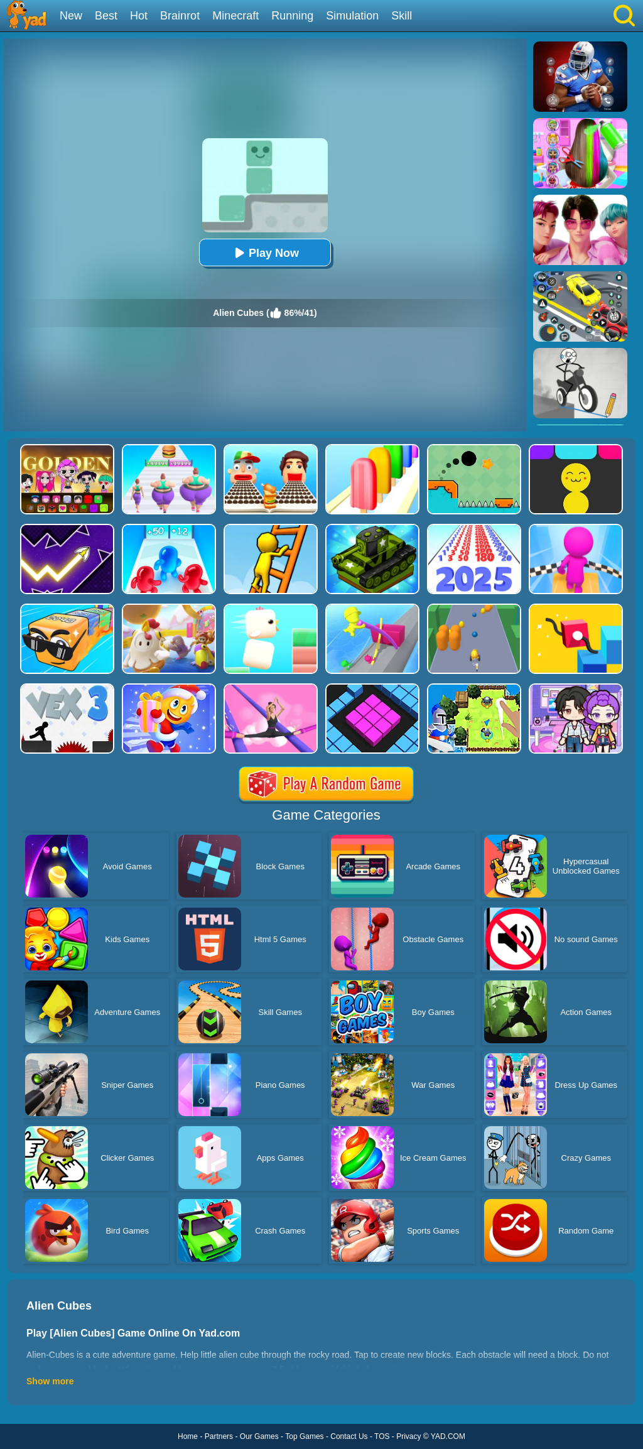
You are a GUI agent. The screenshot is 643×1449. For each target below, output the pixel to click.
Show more (49, 1381)
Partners (219, 1436)
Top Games (304, 1436)
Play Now (265, 253)
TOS (381, 1436)
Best (106, 15)
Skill (401, 15)
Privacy (408, 1436)
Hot (139, 15)
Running (292, 15)
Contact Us (348, 1436)
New (71, 15)
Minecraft (235, 15)
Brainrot (180, 15)
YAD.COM (448, 1436)
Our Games (259, 1436)
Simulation (352, 15)
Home (188, 1436)
